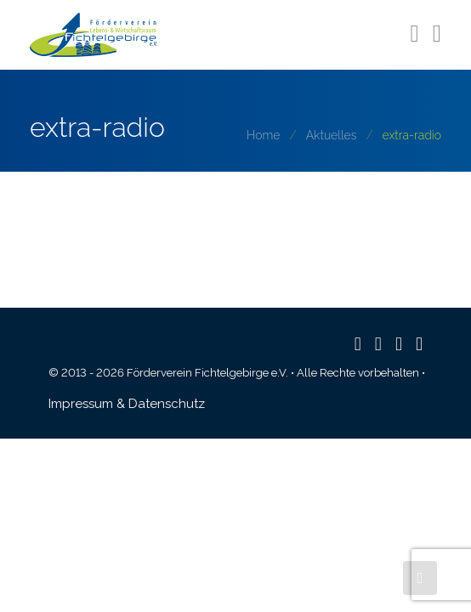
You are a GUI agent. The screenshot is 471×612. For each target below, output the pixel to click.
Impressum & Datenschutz (126, 403)
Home (263, 135)
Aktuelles (331, 135)
